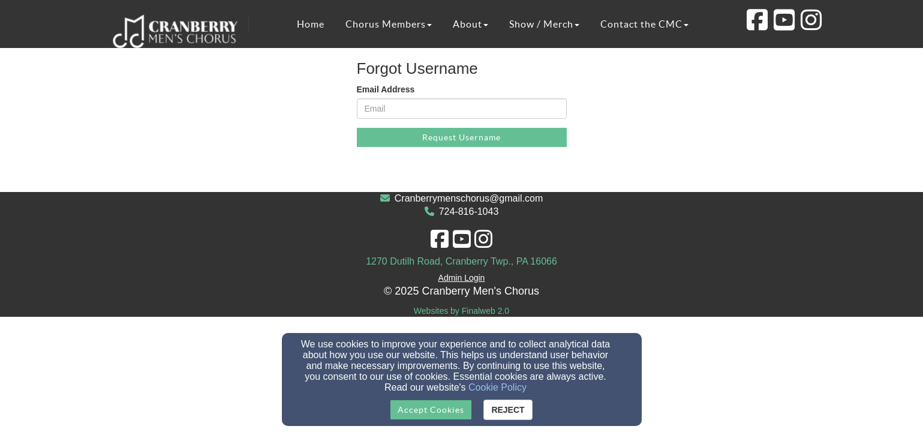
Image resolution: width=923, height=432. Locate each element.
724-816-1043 (469, 211)
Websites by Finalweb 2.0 (461, 311)
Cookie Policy (497, 387)
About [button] (470, 24)
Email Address (386, 89)
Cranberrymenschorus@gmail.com (469, 198)
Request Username (461, 137)
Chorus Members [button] (388, 24)
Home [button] (310, 24)
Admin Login (461, 278)
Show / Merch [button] (544, 24)
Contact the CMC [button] (644, 24)
